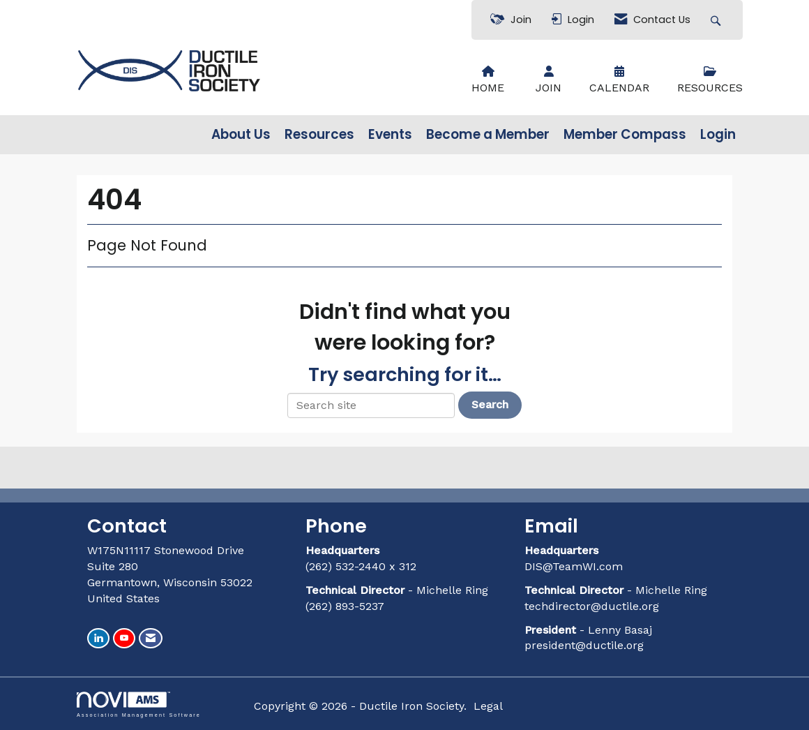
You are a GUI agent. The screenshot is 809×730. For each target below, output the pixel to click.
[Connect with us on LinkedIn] (98, 638)
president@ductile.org (584, 645)
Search (489, 404)
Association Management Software (139, 704)
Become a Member (488, 135)
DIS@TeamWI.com (575, 566)
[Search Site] (717, 20)
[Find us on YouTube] (124, 638)
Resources (319, 135)
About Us (241, 135)
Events (390, 135)
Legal (488, 706)
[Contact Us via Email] (150, 638)
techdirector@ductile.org (591, 606)
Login (718, 135)
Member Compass (625, 135)
